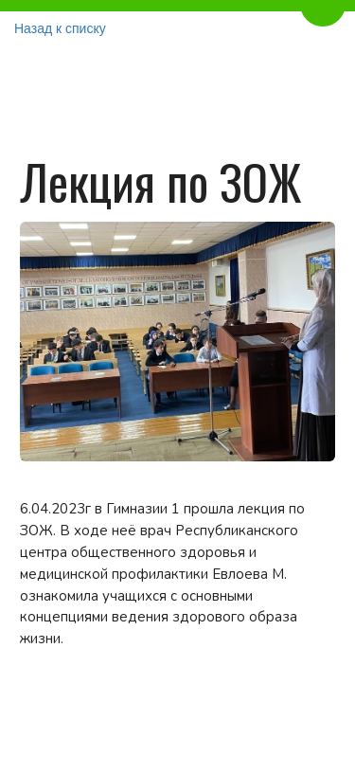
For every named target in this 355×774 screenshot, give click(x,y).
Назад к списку (60, 28)
